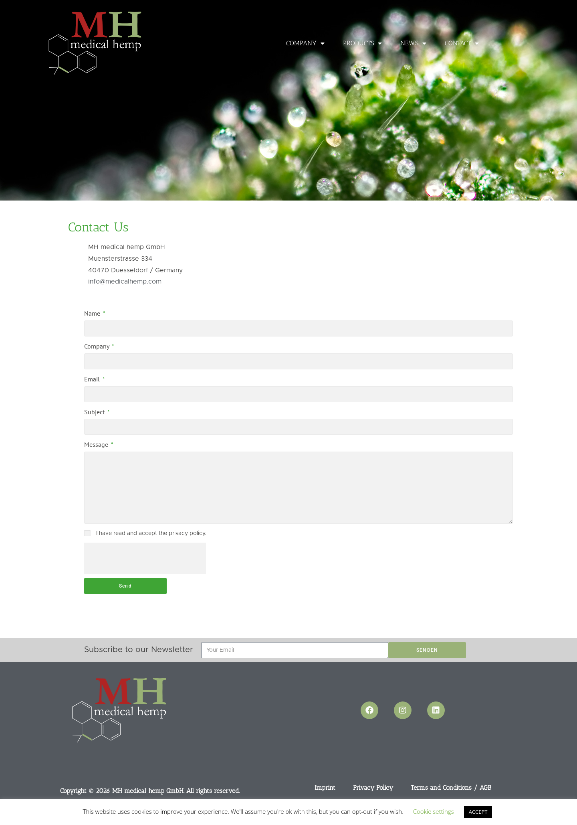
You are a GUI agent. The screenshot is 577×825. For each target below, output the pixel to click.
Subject (95, 412)
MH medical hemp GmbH (148, 791)
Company (305, 43)
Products (362, 43)
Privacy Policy (373, 787)
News (413, 43)
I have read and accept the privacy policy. (151, 533)
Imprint (325, 787)
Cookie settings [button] (433, 811)
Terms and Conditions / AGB (451, 787)
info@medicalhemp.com (124, 281)
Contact (462, 43)
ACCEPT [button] (478, 811)
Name (93, 313)
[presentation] (145, 558)
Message (97, 444)
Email (92, 379)
